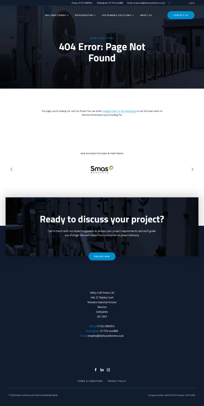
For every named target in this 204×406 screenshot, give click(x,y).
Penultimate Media (50, 395)
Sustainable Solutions (116, 15)
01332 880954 (85, 2)
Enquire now (102, 256)
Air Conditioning (55, 15)
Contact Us (181, 15)
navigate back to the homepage (119, 111)
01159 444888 (116, 2)
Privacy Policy (117, 381)
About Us (146, 15)
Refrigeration (84, 15)
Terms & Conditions (90, 381)
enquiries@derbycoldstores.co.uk (149, 2)
